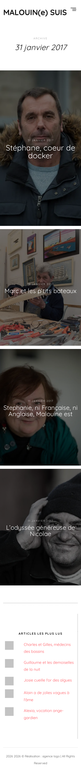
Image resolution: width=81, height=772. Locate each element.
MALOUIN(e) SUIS (35, 12)
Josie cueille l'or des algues (48, 680)
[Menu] (73, 9)
